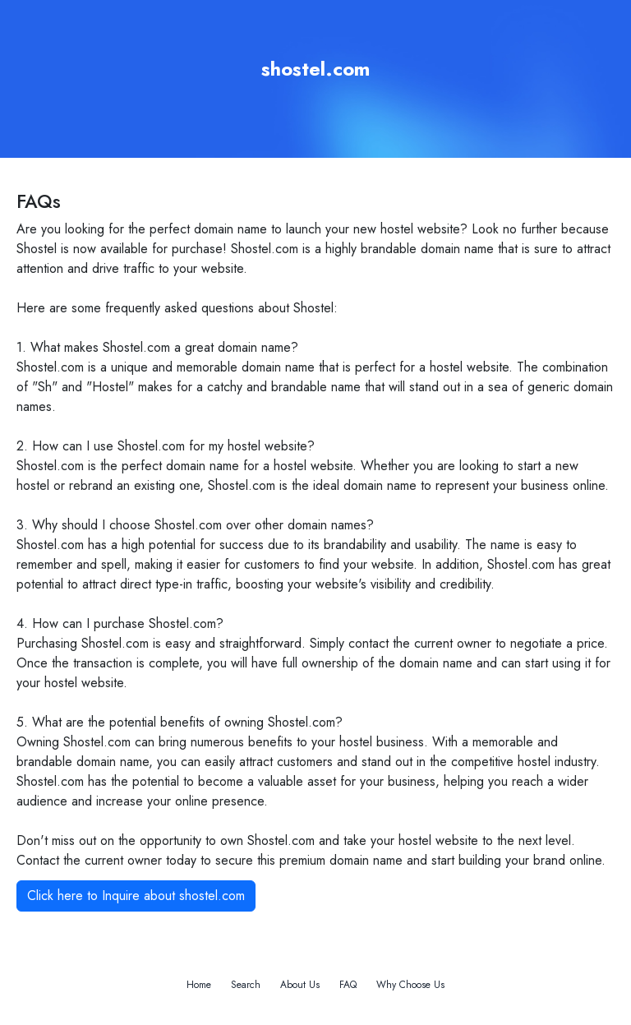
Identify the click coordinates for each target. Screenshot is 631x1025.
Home (199, 984)
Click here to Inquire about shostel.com (136, 895)
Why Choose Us (410, 984)
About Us (300, 984)
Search (245, 984)
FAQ (348, 984)
